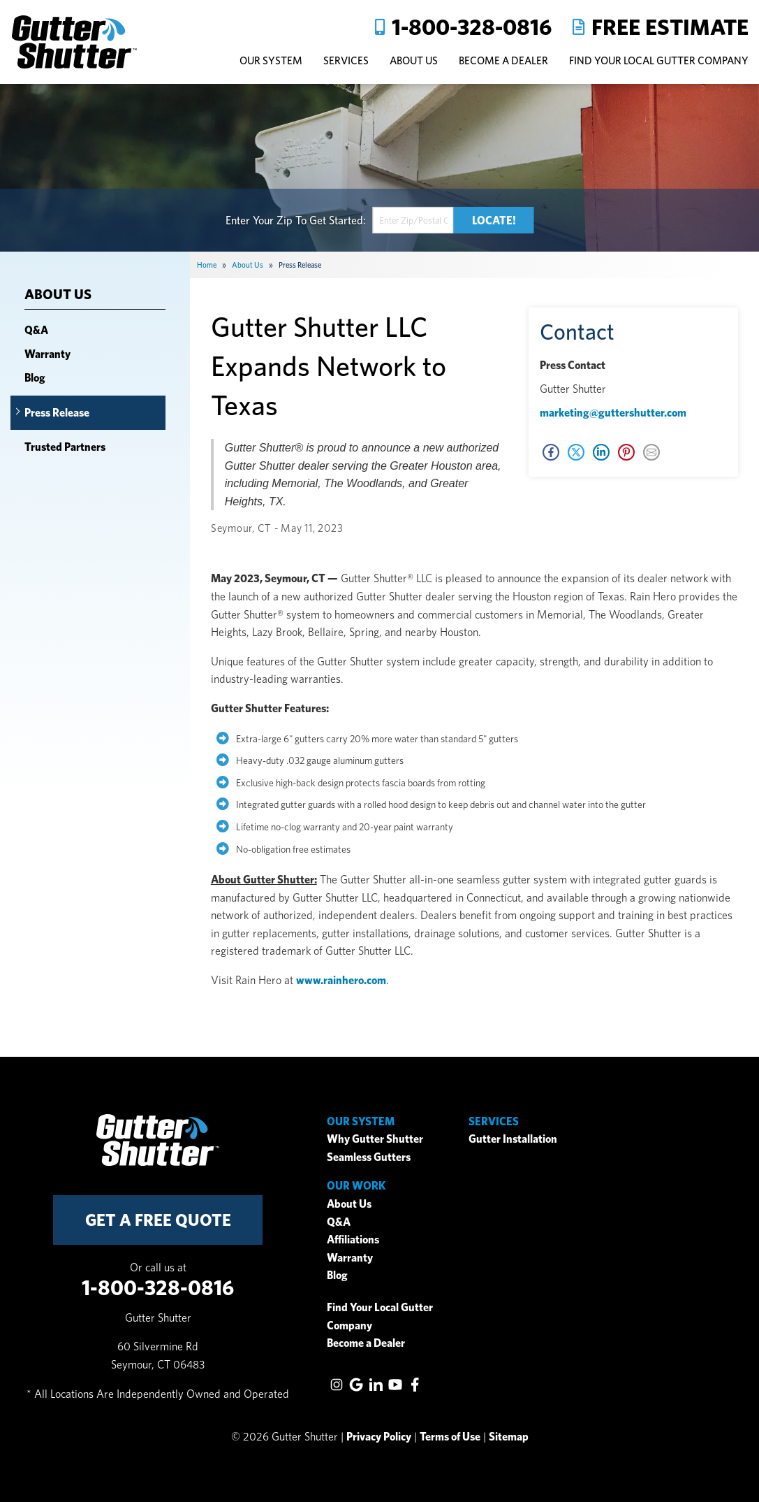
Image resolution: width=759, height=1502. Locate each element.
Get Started (336, 219)
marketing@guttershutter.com (613, 412)
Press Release (56, 412)
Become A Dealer (503, 60)
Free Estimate (670, 27)
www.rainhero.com (341, 980)
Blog (34, 377)
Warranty (47, 354)
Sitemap (509, 1436)
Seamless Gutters (369, 1157)
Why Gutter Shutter (375, 1139)
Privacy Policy (378, 1436)
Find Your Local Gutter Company (659, 60)
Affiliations (353, 1239)
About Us (57, 295)
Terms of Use (450, 1436)
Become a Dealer (366, 1343)
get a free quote (158, 1220)
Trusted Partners (64, 447)
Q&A (36, 330)
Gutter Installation (513, 1139)
